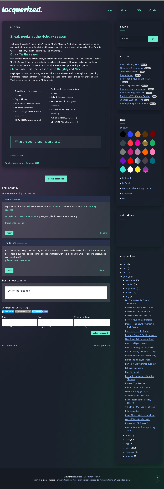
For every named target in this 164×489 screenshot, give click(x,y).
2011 (125, 272)
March (129, 448)
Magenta (130, 152)
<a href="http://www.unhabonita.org (22, 216)
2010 (125, 277)
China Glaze (12, 163)
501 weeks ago (22, 243)
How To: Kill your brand (136, 343)
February (130, 452)
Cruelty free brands (129, 71)
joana (8, 199)
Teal (153, 161)
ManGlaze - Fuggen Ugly (136, 391)
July (128, 297)
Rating (19, 193)
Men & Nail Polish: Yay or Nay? (139, 339)
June (128, 435)
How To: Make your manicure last (140, 364)
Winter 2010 (34, 163)
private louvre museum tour (18, 260)
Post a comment (56, 179)
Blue (130, 134)
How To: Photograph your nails (139, 347)
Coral (130, 143)
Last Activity (29, 193)
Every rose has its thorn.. (137, 331)
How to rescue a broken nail (133, 89)
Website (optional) (82, 317)
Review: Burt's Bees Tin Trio (138, 316)
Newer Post (10, 345)
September (131, 288)
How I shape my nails (130, 85)
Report (103, 233)
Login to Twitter (37, 311)
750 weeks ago (16, 199)
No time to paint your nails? (138, 360)
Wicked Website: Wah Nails (137, 419)
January (130, 456)
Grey (123, 152)
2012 (125, 268)
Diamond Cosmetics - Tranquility (140, 355)
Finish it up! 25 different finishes (135, 96)
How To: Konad (132, 372)
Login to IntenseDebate (8, 311)
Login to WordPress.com (23, 311)
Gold (145, 143)
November (131, 280)
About (124, 10)
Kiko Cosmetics (132, 411)
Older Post (102, 345)
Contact (154, 10)
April (128, 444)
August (129, 292)
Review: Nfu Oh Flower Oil (137, 423)
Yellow (138, 170)
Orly (26, 163)
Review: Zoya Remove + (136, 383)
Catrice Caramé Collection (137, 395)
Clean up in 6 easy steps (131, 68)
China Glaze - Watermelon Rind (140, 415)
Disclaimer (88, 477)
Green (153, 143)
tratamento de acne (14, 223)
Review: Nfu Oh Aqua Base (137, 311)
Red (130, 161)
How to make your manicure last (135, 79)
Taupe (145, 161)
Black (123, 134)
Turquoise (123, 170)
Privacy (97, 477)
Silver (138, 161)
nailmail (20, 156)
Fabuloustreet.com (134, 368)
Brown (145, 134)
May (128, 440)
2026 (125, 264)
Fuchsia (138, 143)
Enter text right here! (56, 292)
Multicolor (146, 170)
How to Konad (126, 75)
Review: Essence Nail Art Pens (139, 307)
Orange (145, 152)
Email (40, 317)
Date (12, 193)
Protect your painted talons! (138, 320)
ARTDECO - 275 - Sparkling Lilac (140, 407)
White (130, 170)
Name (5, 317)
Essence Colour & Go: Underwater (141, 335)
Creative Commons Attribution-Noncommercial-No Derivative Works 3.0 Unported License (94, 480)
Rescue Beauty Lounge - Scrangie (141, 351)
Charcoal (123, 143)
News (21, 163)
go (153, 39)
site (30, 206)
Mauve (138, 152)
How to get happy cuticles (132, 92)
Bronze (138, 134)
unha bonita (57, 206)
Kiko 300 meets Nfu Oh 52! (137, 387)
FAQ (138, 10)
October (130, 284)
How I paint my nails (129, 64)
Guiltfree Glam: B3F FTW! (131, 100)
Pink (153, 152)
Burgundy (153, 134)
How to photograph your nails (134, 103)
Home (108, 10)
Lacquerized (77, 477)
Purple (123, 161)
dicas (83, 206)
